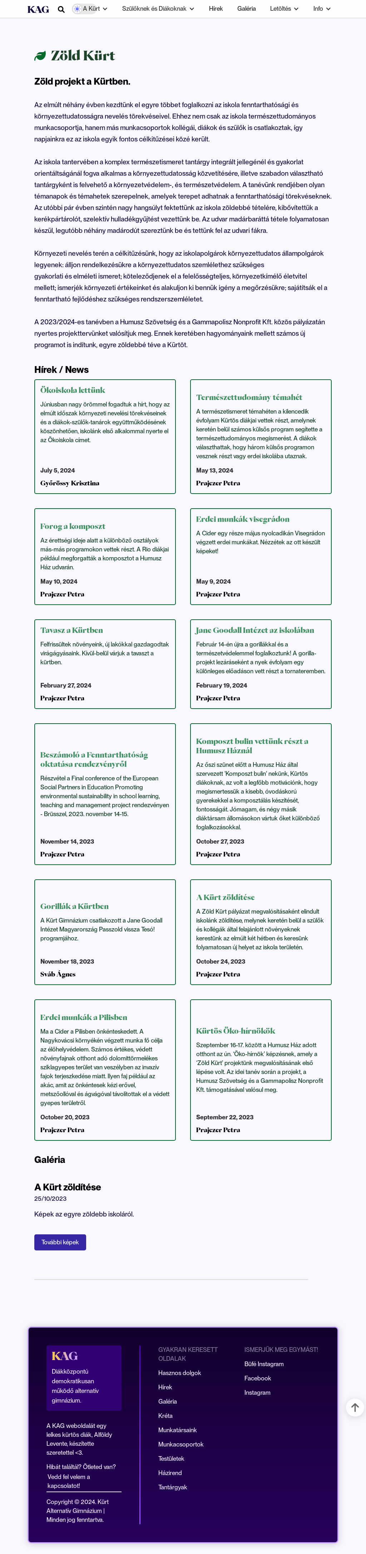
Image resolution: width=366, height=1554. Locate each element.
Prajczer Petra (218, 483)
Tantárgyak (172, 1487)
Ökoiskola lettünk (72, 390)
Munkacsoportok (181, 1444)
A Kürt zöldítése (225, 897)
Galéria (246, 8)
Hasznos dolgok (179, 1372)
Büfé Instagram (264, 1364)
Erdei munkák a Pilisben (83, 1017)
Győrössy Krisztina (69, 483)
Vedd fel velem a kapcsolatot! (69, 1481)
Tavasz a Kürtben (71, 630)
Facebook (257, 1378)
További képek (60, 1242)
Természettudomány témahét (249, 397)
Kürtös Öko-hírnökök (235, 1030)
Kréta (165, 1415)
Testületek (171, 1458)
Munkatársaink (177, 1430)
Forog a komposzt (72, 526)
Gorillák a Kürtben (74, 906)
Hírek (216, 8)
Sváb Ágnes (57, 974)
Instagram (257, 1392)
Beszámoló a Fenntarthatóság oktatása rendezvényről (94, 759)
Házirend (170, 1472)
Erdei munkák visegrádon (243, 519)
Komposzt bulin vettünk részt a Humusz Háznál (252, 746)
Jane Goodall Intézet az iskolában (255, 630)
